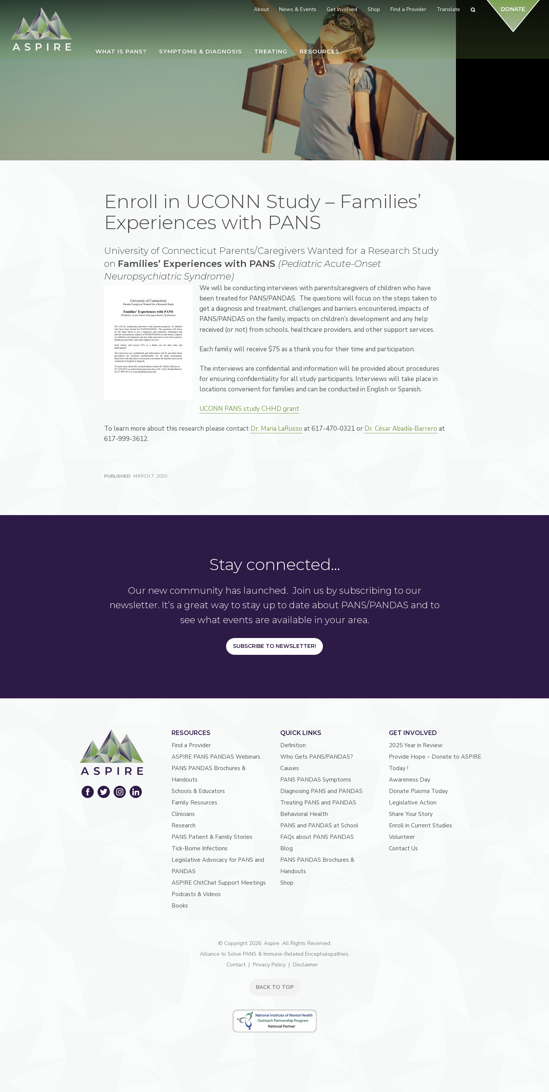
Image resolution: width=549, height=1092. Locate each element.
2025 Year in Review (416, 745)
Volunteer (402, 837)
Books (180, 905)
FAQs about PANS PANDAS (317, 837)
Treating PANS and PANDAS (318, 802)
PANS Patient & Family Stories (212, 837)
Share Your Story (411, 814)
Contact (236, 964)
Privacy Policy (269, 964)
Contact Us (403, 848)
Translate (448, 9)
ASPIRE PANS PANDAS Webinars (216, 757)
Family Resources (194, 802)
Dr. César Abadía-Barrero (400, 428)
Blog (286, 848)
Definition (293, 745)
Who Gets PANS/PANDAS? (316, 757)
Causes (289, 768)
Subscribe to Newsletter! (274, 646)
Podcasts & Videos (196, 894)
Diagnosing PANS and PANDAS (321, 791)
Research (184, 825)
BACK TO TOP (275, 987)
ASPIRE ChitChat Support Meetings (219, 883)
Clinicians (183, 814)
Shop (287, 883)
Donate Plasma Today (418, 791)
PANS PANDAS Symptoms (315, 779)
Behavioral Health (304, 814)
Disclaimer (305, 964)
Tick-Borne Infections (200, 848)
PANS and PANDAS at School (319, 825)
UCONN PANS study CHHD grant (252, 408)
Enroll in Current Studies (420, 825)
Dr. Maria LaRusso (276, 428)
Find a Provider (191, 745)
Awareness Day (409, 779)
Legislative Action (413, 802)
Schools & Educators (198, 791)
